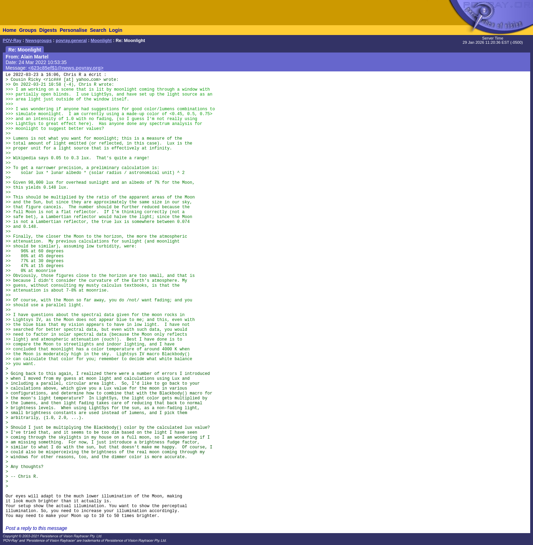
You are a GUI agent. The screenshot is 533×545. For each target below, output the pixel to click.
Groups (27, 30)
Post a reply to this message (36, 528)
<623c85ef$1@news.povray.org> (66, 68)
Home (9, 30)
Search (98, 30)
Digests (48, 30)
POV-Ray (12, 40)
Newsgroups (38, 40)
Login (115, 30)
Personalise (73, 30)
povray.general (71, 40)
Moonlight (101, 40)
